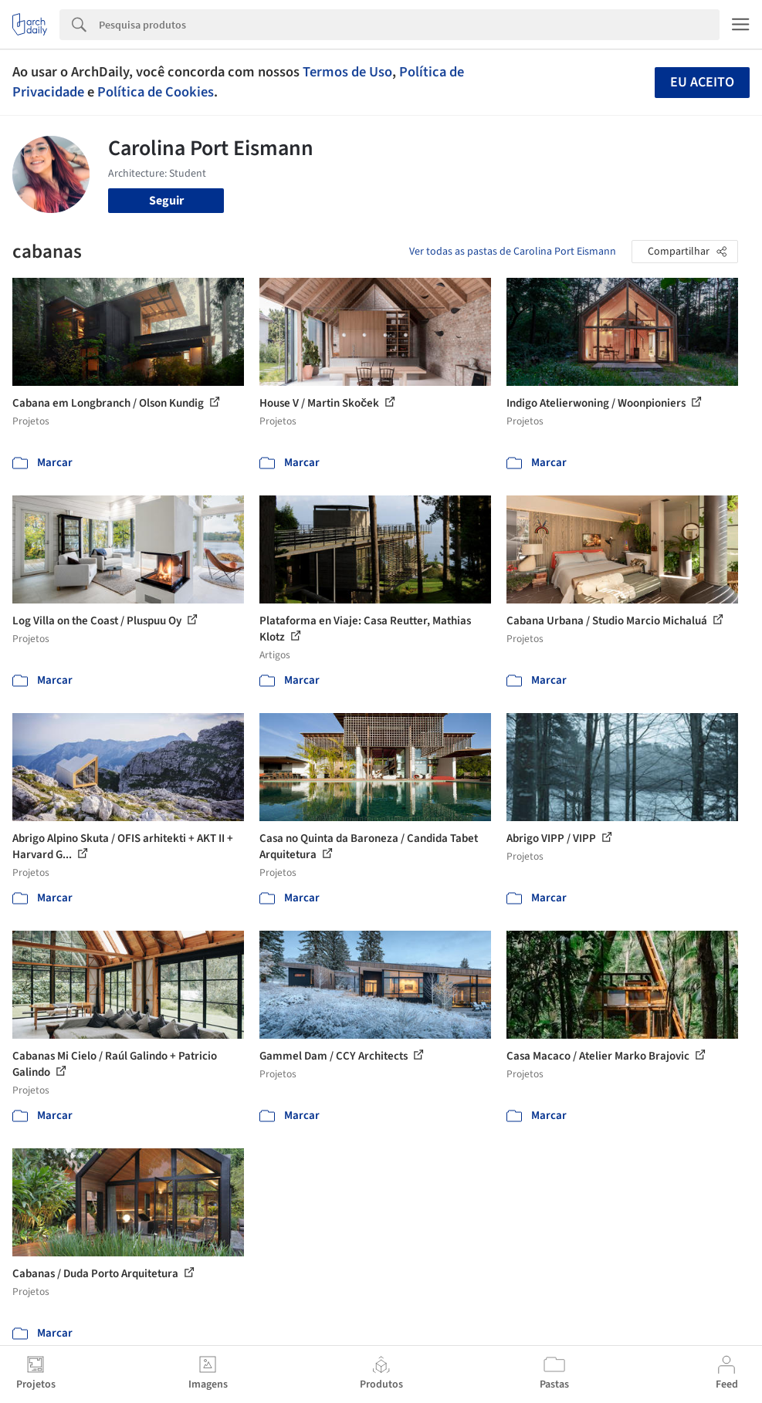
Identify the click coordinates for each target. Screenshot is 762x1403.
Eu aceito (702, 82)
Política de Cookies (155, 92)
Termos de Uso (347, 72)
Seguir (166, 200)
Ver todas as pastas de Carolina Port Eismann (512, 251)
